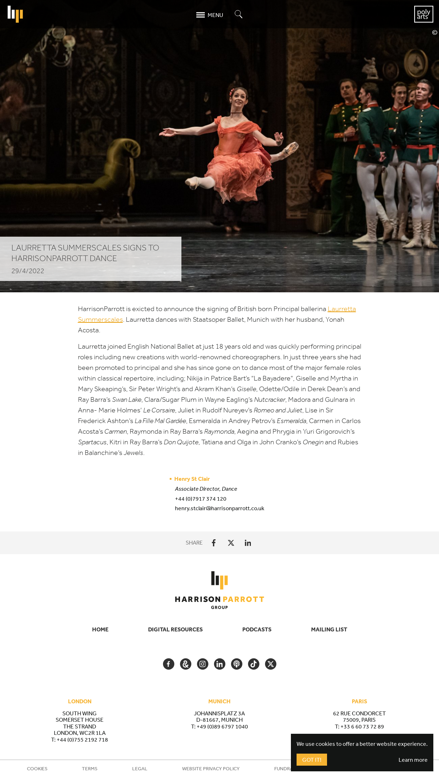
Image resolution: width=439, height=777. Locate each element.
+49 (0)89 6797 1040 (222, 726)
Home (100, 629)
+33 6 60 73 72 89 (362, 726)
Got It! (311, 759)
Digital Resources (175, 629)
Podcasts (256, 629)
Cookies (37, 768)
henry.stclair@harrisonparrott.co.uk (219, 508)
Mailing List (329, 629)
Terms (89, 768)
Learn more (413, 759)
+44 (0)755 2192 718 (82, 739)
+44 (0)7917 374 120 (200, 498)
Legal (139, 768)
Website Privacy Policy (211, 768)
